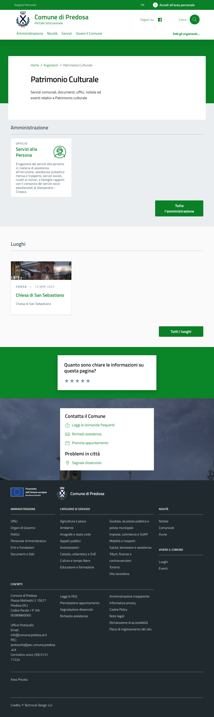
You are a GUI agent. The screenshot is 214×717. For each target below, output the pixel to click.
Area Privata (19, 679)
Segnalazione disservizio (76, 609)
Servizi (67, 33)
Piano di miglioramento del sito (130, 629)
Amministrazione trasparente (129, 596)
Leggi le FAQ (68, 596)
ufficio (21, 143)
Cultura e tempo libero (75, 560)
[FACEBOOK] (158, 19)
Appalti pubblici (70, 540)
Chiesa (21, 286)
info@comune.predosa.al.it (29, 634)
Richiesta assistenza (74, 616)
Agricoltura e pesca (73, 521)
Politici (15, 534)
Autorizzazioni (69, 547)
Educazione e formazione (77, 567)
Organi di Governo (23, 527)
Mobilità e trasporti (122, 540)
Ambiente (66, 527)
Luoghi (163, 561)
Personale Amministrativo (28, 540)
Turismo (114, 567)
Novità (52, 33)
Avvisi (163, 534)
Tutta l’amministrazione (179, 208)
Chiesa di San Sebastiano (40, 295)
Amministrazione (29, 33)
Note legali (116, 616)
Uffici (14, 521)
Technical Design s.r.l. (38, 705)
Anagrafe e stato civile (75, 534)
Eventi (163, 568)
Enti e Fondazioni (22, 547)
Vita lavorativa (119, 573)
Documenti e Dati (22, 554)
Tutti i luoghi (181, 331)
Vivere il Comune (89, 33)
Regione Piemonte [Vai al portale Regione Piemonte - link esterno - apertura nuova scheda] (25, 5)
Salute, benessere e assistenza (130, 547)
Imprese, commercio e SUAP (128, 534)
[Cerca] (195, 19)
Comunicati (166, 527)
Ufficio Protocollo (22, 625)
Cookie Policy (118, 609)
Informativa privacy (122, 602)
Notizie (163, 521)
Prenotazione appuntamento (79, 602)
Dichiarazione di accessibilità (128, 622)
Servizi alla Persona (26, 152)
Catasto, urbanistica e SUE (78, 554)
